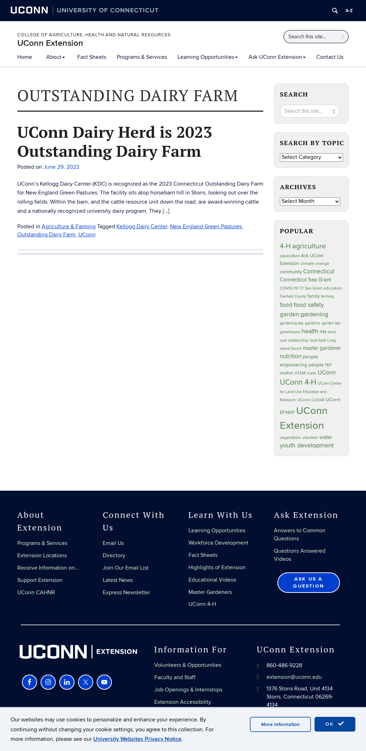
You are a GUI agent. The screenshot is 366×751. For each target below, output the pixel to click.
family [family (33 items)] (313, 296)
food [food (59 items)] (286, 305)
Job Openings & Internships (188, 689)
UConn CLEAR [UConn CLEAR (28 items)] (310, 400)
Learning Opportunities (208, 57)
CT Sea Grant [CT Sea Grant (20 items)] (310, 288)
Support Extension (39, 580)
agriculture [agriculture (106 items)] (309, 246)
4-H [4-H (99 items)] (285, 246)
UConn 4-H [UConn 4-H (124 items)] (298, 382)
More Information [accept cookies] (280, 724)
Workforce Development (218, 542)
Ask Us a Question (308, 582)
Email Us (113, 543)
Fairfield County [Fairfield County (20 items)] (293, 296)
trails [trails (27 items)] (311, 373)
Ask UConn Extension (277, 57)
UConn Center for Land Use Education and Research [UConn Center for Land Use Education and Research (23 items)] (311, 391)
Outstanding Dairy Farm (46, 234)
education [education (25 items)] (332, 288)
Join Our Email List (126, 567)
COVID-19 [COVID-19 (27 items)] (289, 288)
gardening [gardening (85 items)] (314, 314)
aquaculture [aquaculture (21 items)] (290, 256)
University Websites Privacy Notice (137, 739)
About (55, 57)
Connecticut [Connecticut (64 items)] (318, 271)
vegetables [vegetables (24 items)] (290, 437)
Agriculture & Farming (69, 226)
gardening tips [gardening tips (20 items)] (292, 323)
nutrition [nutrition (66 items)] (290, 356)
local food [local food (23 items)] (318, 340)
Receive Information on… (48, 567)
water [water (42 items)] (325, 437)
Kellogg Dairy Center (141, 226)
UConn (87, 234)
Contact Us (329, 57)
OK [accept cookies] (334, 724)
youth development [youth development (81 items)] (307, 445)
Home (24, 57)
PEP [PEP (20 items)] (328, 365)
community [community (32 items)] (291, 272)
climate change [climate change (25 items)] (314, 263)
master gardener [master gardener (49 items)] (322, 348)
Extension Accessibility (182, 702)
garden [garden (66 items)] (289, 314)
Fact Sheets (91, 57)
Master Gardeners (210, 592)
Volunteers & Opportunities (187, 665)
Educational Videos (212, 579)
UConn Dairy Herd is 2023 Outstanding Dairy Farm (114, 141)
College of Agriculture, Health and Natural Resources (94, 35)
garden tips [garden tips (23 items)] (331, 323)
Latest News (118, 580)
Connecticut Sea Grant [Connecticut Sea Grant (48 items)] (305, 280)
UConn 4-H (202, 604)
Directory (114, 555)
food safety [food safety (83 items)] (309, 305)
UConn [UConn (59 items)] (327, 372)
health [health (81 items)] (309, 331)
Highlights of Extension (217, 567)
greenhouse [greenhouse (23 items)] (290, 332)
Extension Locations (42, 555)
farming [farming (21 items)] (327, 296)
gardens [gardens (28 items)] (312, 323)
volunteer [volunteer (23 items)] (310, 437)
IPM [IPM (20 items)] (323, 332)
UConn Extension (50, 43)
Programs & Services (142, 57)
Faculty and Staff (175, 677)
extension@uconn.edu (294, 677)
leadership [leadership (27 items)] (298, 340)
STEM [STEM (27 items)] (300, 373)
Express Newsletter (126, 592)
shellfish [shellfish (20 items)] (286, 373)
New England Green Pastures (206, 226)
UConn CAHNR (36, 592)
